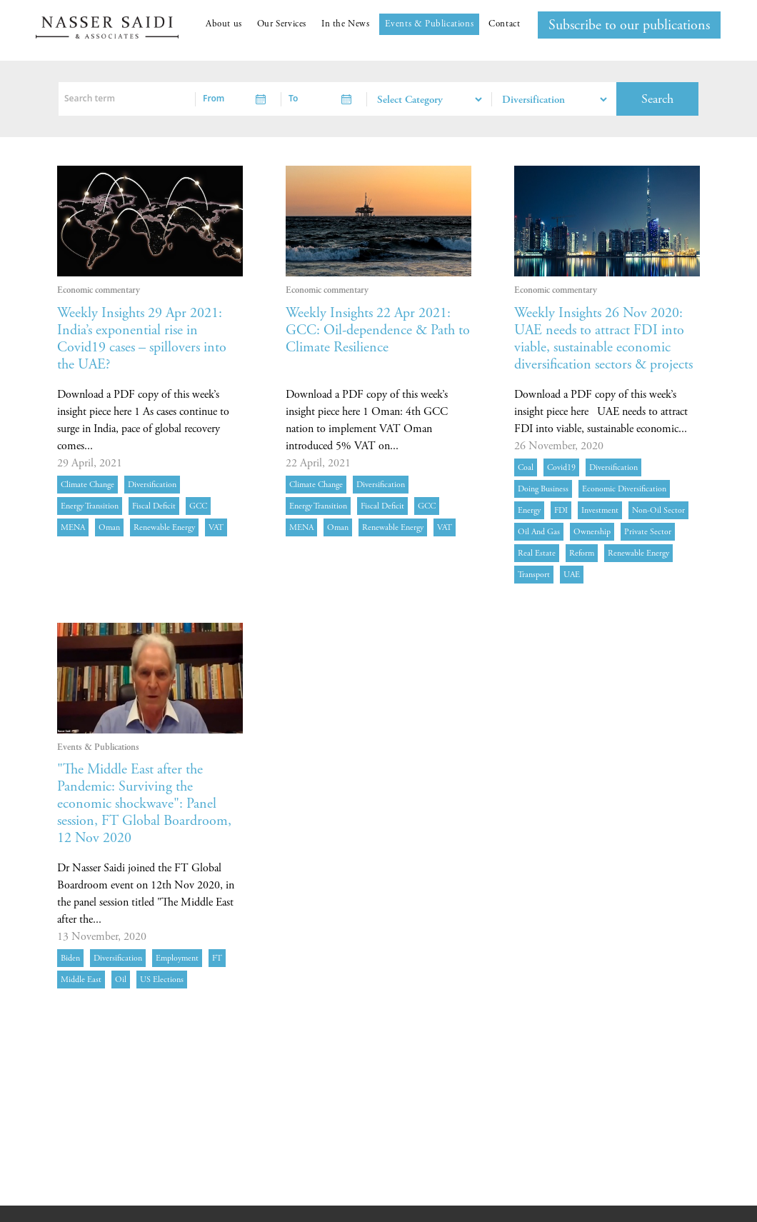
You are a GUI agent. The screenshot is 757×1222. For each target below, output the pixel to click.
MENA (73, 527)
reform (581, 553)
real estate (537, 553)
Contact (504, 24)
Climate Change (87, 484)
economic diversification (624, 489)
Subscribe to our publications (629, 25)
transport (534, 574)
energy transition (90, 506)
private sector (647, 531)
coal (525, 467)
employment (177, 958)
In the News (345, 24)
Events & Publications (429, 24)
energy (529, 510)
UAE (571, 574)
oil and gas (539, 531)
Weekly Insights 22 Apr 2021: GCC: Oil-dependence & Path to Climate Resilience (378, 330)
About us (224, 24)
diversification (152, 484)
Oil (120, 979)
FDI (561, 510)
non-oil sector (658, 510)
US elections (162, 979)
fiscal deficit (154, 506)
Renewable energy (164, 527)
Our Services (281, 24)
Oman (109, 527)
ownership (592, 531)
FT (217, 958)
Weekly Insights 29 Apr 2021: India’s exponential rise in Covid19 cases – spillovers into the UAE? (141, 339)
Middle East (81, 979)
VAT (216, 527)
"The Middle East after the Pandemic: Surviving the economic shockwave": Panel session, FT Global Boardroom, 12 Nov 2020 (144, 804)
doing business (543, 489)
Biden (70, 958)
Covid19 (561, 467)
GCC (198, 506)
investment (599, 510)
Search (657, 99)
